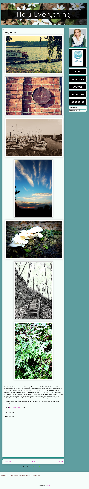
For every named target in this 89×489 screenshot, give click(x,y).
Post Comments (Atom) (37, 466)
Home (34, 462)
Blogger (48, 485)
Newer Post (7, 462)
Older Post (59, 462)
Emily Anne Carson (14, 407)
